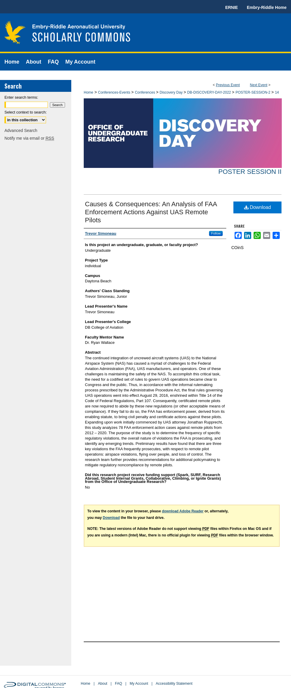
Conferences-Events (114, 92)
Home (88, 92)
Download (257, 207)
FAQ (118, 683)
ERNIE (231, 7)
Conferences (145, 92)
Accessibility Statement (174, 683)
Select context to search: (25, 112)
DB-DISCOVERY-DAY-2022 (209, 92)
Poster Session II (249, 171)
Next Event (259, 85)
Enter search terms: (21, 97)
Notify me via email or (29, 138)
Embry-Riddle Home (267, 7)
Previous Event (228, 85)
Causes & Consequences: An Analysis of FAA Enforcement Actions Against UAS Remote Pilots (151, 212)
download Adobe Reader (182, 511)
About (102, 683)
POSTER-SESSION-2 (253, 92)
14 (277, 92)
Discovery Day (172, 92)
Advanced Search (20, 130)
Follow (216, 233)
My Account (139, 683)
